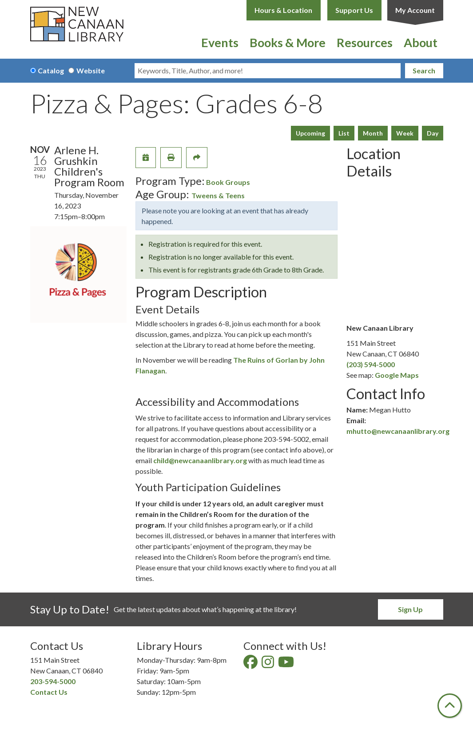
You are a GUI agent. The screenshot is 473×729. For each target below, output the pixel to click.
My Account (415, 10)
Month (373, 133)
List (344, 133)
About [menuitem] (420, 42)
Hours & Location (283, 10)
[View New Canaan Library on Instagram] (268, 664)
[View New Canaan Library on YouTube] (286, 664)
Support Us (354, 10)
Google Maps (397, 375)
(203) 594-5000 (370, 364)
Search (424, 70)
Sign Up (410, 609)
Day (432, 133)
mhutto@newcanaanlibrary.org (397, 431)
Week (404, 133)
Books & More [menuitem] (288, 42)
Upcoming (310, 133)
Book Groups (228, 182)
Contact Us (49, 692)
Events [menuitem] (219, 42)
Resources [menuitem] (365, 42)
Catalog (51, 70)
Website (90, 70)
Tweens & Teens (218, 195)
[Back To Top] (449, 705)
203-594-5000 (53, 681)
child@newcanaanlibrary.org (200, 460)
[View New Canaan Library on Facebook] (251, 664)
